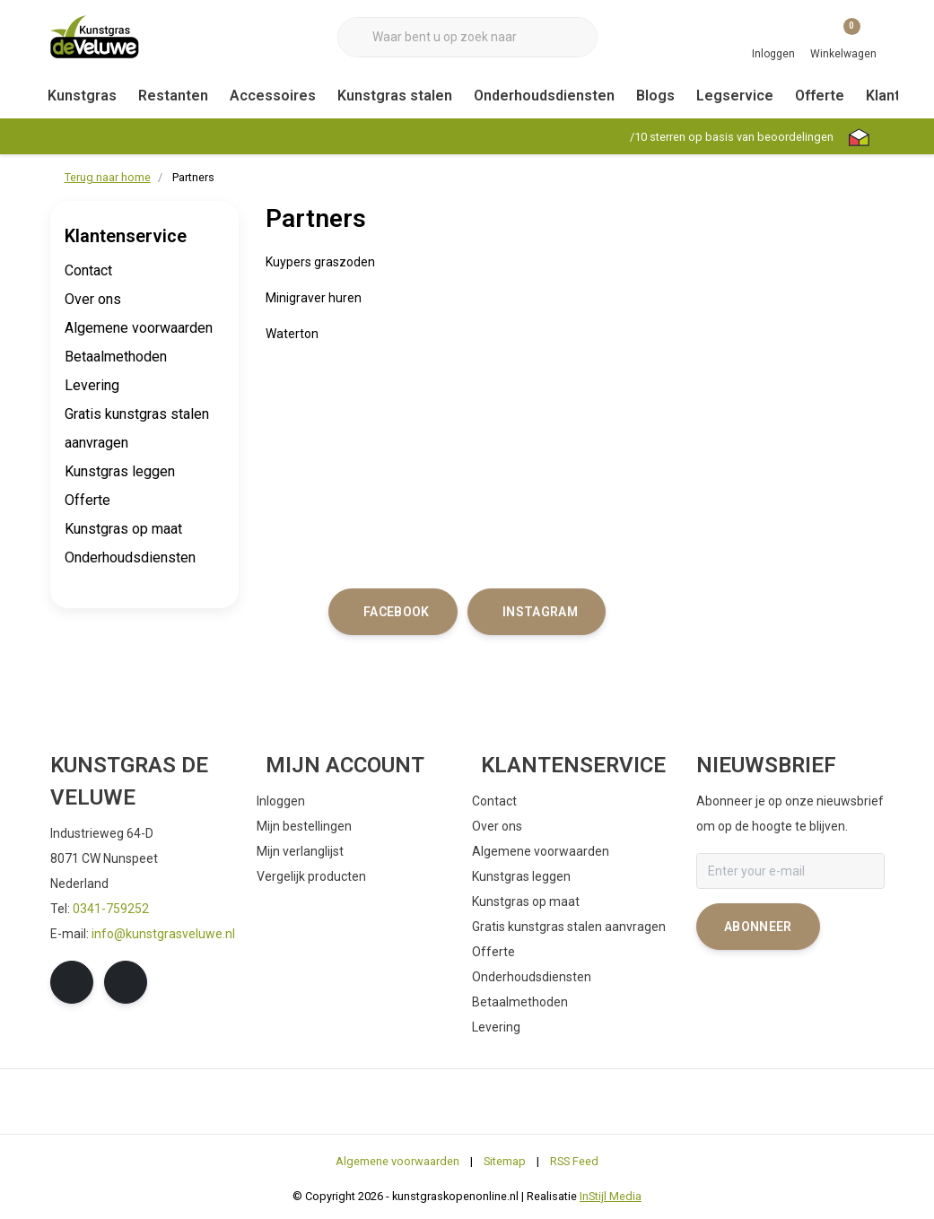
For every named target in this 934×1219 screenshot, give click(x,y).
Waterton (292, 334)
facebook (396, 612)
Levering (92, 385)
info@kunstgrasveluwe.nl (163, 934)
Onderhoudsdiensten (544, 95)
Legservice (734, 95)
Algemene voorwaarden (139, 327)
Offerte (819, 95)
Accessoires (273, 95)
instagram (540, 612)
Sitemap (505, 1161)
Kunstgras (82, 95)
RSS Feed (574, 1161)
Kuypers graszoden (320, 262)
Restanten (173, 95)
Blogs (655, 95)
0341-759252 (111, 908)
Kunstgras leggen (120, 471)
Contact (88, 270)
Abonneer (758, 926)
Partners (193, 177)
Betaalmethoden (116, 356)
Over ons (93, 299)
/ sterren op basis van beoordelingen (730, 137)
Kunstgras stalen (394, 95)
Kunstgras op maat (123, 528)
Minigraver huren (314, 298)
